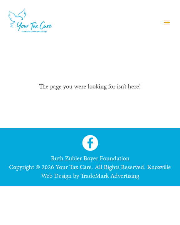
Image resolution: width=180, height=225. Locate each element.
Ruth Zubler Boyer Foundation (90, 158)
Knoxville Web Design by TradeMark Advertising (106, 171)
